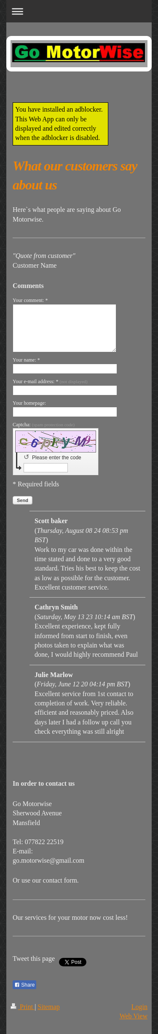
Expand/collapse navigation (79, 11)
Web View (133, 1016)
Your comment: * (30, 300)
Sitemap (48, 1006)
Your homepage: (29, 403)
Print (23, 1006)
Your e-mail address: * (50, 381)
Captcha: (44, 425)
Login (139, 1006)
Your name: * (26, 360)
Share (24, 985)
